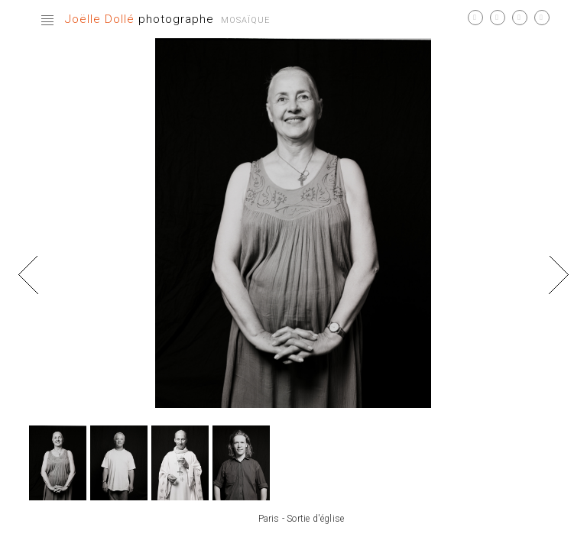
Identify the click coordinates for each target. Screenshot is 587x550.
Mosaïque (245, 20)
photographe (139, 19)
